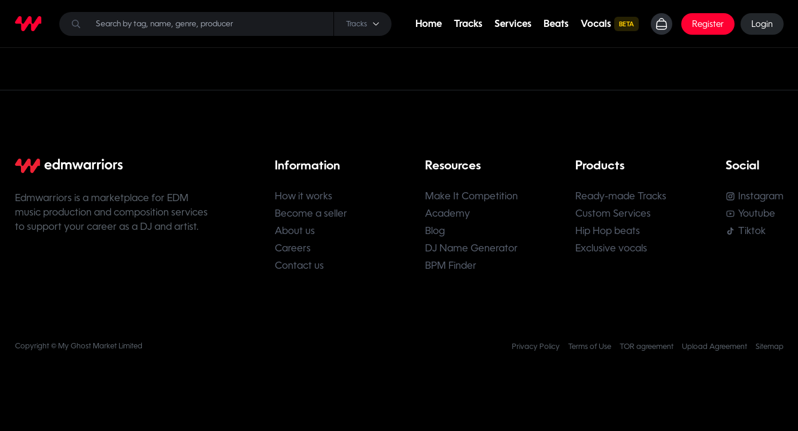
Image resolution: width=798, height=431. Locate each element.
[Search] (225, 24)
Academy (447, 213)
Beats (556, 23)
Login (762, 24)
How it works (303, 196)
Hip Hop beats (607, 230)
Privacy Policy (536, 346)
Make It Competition (471, 196)
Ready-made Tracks (620, 196)
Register (708, 24)
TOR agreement (646, 346)
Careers (293, 248)
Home (428, 23)
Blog (435, 230)
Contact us (299, 265)
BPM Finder (451, 265)
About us (295, 230)
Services (513, 23)
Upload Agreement (714, 346)
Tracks (468, 23)
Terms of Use (589, 346)
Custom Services (613, 213)
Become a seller (311, 213)
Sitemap (769, 346)
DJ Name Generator (471, 248)
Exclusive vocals (611, 248)
